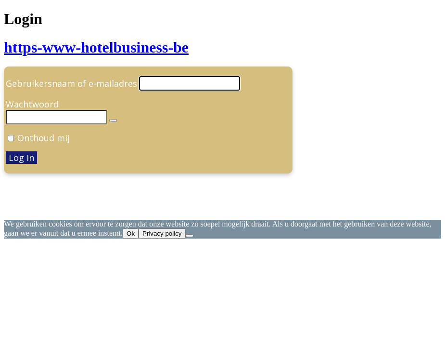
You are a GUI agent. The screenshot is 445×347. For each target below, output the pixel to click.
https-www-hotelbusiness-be (96, 47)
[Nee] (189, 235)
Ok (131, 233)
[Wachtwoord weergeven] (113, 120)
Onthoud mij (43, 138)
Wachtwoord (32, 104)
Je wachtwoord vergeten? (56, 187)
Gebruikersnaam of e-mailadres (71, 83)
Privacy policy (161, 233)
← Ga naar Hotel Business (57, 206)
